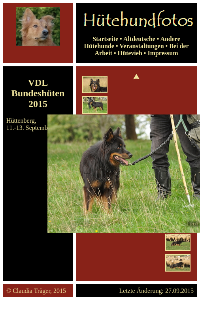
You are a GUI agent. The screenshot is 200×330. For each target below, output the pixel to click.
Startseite (105, 39)
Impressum (162, 53)
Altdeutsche (139, 39)
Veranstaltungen (141, 46)
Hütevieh (130, 53)
